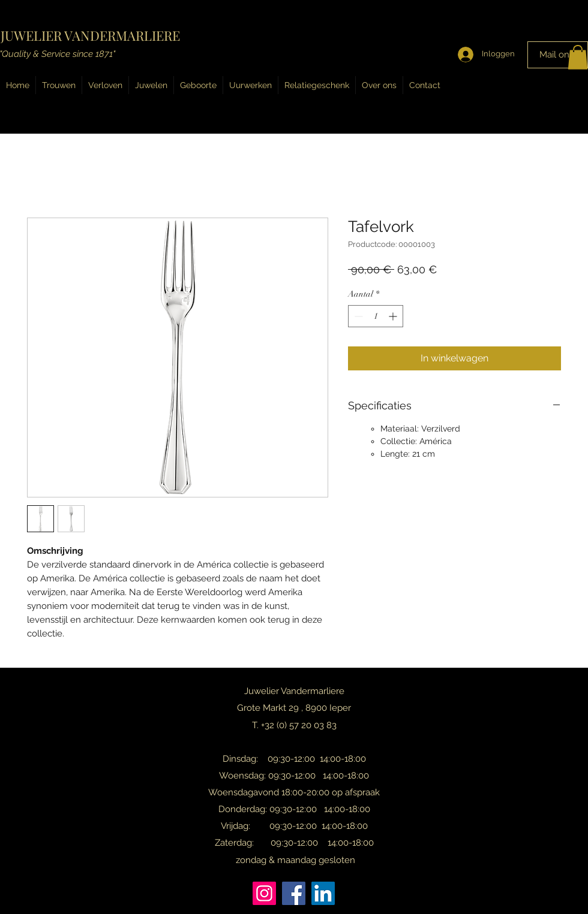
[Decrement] (357, 316)
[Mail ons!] (557, 54)
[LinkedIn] (323, 893)
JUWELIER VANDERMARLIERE (90, 35)
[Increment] (393, 316)
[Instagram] (264, 893)
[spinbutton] (375, 316)
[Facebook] (293, 893)
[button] (578, 57)
